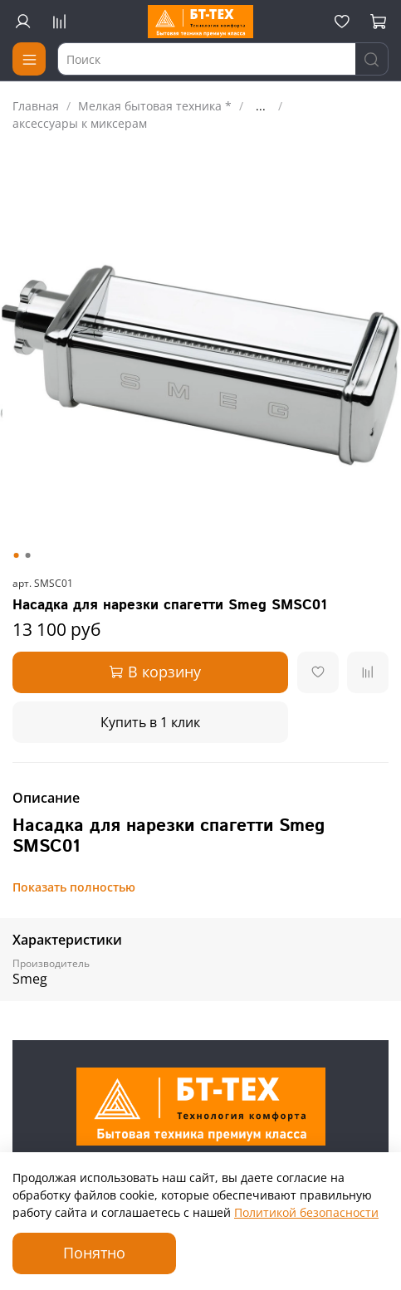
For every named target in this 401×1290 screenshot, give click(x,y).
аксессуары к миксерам (79, 123)
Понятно (94, 1253)
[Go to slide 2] (27, 555)
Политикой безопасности (306, 1212)
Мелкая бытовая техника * (155, 106)
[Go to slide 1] (15, 555)
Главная (35, 106)
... (261, 106)
